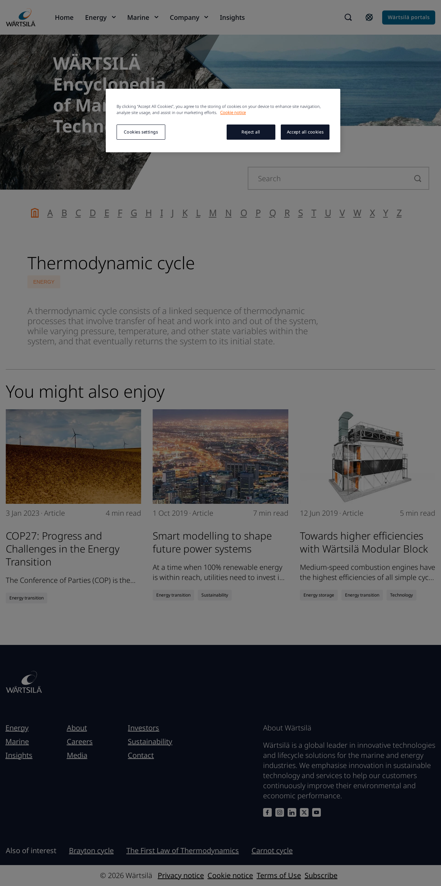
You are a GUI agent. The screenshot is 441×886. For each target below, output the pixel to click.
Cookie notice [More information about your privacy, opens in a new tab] (233, 112)
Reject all (250, 132)
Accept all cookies (305, 132)
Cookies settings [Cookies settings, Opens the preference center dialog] (141, 132)
